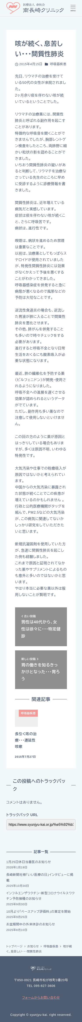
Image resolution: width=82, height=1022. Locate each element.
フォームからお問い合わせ (41, 997)
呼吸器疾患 (58, 64)
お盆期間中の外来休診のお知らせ (30, 924)
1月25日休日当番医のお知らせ (28, 862)
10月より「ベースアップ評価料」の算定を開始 (38, 911)
